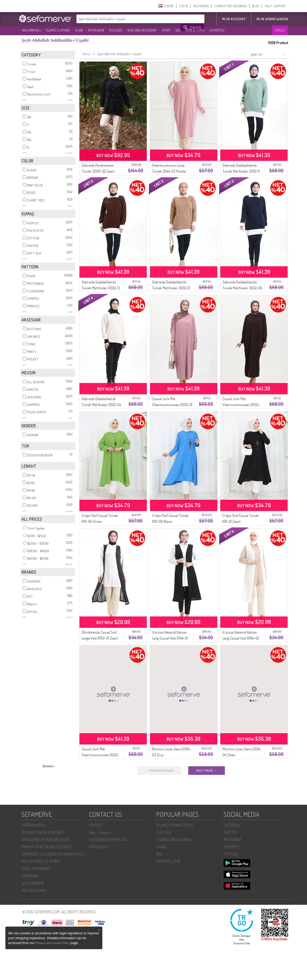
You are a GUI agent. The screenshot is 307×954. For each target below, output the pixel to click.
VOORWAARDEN (33, 825)
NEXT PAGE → (206, 770)
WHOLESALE (98, 847)
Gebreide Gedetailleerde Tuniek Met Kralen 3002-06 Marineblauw (242, 288)
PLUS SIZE (115, 30)
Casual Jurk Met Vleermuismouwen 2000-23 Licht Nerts (100, 755)
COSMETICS (217, 30)
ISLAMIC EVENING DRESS (174, 825)
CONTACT (96, 825)
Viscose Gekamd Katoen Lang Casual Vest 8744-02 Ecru (240, 638)
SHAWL (161, 847)
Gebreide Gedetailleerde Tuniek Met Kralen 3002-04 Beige (101, 404)
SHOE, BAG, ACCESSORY (142, 30)
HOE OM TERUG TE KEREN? (41, 861)
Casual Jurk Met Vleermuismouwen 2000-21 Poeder (172, 404)
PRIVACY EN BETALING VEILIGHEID (47, 847)
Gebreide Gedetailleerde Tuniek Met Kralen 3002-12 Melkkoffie (171, 288)
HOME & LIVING (194, 30)
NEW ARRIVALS (31, 30)
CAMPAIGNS (30, 876)
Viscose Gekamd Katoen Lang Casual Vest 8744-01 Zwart (170, 638)
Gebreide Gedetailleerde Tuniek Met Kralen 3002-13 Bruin (101, 288)
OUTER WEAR (96, 30)
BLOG (255, 6)
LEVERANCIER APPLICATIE (108, 839)
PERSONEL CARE (168, 861)
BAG (159, 854)
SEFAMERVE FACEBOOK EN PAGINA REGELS (54, 854)
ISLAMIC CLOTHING (58, 30)
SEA (177, 30)
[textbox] (128, 19)
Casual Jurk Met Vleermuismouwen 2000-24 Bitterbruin (241, 404)
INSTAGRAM (232, 839)
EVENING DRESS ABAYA (173, 839)
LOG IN (183, 6)
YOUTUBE (231, 854)
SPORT (166, 30)
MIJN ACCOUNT (234, 19)
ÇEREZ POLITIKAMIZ (36, 868)
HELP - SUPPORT (275, 6)
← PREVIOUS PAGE (159, 770)
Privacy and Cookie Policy (53, 943)
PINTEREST (232, 847)
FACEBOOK (232, 825)
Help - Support (100, 832)
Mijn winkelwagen (272, 19)
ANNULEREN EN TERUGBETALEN (45, 839)
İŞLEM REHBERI (33, 883)
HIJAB (79, 30)
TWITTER (230, 832)
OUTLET (280, 30)
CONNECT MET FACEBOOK (230, 6)
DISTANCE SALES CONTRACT (43, 832)
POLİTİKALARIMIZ (34, 890)
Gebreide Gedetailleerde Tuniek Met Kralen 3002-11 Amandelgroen (241, 171)
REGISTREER (201, 6)
